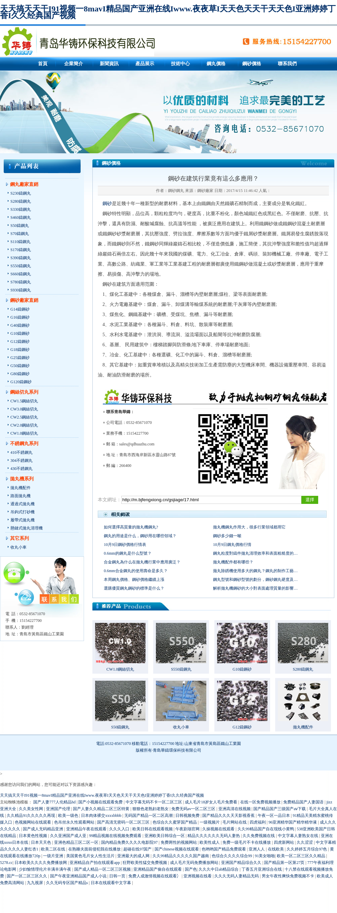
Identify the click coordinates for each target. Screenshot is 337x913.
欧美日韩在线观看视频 (153, 829)
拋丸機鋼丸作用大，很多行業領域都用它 (249, 527)
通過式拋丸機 (22, 504)
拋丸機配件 (20, 487)
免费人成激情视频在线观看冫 (155, 876)
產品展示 (144, 63)
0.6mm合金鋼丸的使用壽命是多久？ (136, 570)
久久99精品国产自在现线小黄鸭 (266, 829)
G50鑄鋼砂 (20, 365)
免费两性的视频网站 (179, 842)
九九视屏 (35, 882)
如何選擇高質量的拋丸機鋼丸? (131, 527)
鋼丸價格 (216, 63)
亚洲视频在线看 (198, 876)
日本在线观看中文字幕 (111, 882)
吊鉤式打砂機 (22, 512)
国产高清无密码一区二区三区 (124, 822)
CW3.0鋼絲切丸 (24, 409)
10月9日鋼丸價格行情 (232, 544)
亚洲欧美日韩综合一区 (165, 835)
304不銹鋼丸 (21, 460)
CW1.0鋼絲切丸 (24, 433)
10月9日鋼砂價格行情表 (125, 544)
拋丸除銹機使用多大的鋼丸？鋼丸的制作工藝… (255, 570)
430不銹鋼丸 (21, 468)
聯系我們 (287, 63)
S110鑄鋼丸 (20, 241)
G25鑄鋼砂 (20, 357)
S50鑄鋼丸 (19, 225)
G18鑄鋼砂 (20, 349)
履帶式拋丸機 (22, 520)
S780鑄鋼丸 (20, 282)
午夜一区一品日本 (274, 815)
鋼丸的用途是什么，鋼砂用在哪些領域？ (140, 535)
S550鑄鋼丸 (20, 266)
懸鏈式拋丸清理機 (26, 528)
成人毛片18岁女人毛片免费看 (211, 802)
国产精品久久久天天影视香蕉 (229, 815)
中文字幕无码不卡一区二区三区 (154, 802)
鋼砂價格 (251, 63)
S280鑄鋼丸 (20, 201)
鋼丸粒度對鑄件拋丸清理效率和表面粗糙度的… (255, 553)
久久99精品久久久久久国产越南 (181, 856)
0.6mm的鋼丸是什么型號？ (128, 553)
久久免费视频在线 (259, 835)
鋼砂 (107, 203)
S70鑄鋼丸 (19, 233)
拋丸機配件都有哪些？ (233, 562)
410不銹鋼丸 (21, 452)
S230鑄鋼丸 (20, 193)
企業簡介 (73, 63)
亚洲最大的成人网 (134, 856)
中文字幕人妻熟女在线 (298, 835)
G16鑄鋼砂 (20, 317)
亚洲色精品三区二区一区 (76, 842)
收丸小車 (18, 547)
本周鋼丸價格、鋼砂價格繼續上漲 (134, 579)
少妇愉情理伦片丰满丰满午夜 (45, 869)
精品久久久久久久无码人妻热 (214, 835)
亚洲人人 (257, 849)
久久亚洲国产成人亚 (68, 835)
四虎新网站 (284, 842)
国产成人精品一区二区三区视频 (103, 869)
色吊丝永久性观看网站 (74, 822)
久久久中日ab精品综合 (219, 869)
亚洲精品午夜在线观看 (87, 829)
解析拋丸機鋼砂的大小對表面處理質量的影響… (255, 588)
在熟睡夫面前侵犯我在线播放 (95, 849)
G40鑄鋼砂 (20, 325)
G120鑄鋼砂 (21, 382)
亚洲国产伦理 (58, 808)
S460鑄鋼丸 (20, 217)
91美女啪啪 (265, 856)
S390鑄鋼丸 (20, 257)
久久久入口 (119, 829)
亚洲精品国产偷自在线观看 (158, 869)
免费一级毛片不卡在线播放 (247, 842)
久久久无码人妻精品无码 (237, 876)
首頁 (42, 63)
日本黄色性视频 (33, 835)
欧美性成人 (210, 842)
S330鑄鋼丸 (20, 209)
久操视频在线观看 (219, 829)
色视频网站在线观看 (33, 822)
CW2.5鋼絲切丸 (24, 417)
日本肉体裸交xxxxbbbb (101, 815)
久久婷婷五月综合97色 (307, 849)
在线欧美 (276, 849)
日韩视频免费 (188, 815)
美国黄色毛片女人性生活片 (91, 856)
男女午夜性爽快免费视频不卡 (288, 876)
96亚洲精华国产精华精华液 (293, 822)
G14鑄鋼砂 (20, 309)
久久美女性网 (31, 808)
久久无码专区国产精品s (67, 882)
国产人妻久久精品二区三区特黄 (101, 808)
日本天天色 (41, 842)
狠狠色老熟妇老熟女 (151, 808)
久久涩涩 (305, 842)
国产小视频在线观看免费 (101, 802)
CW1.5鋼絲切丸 (24, 401)
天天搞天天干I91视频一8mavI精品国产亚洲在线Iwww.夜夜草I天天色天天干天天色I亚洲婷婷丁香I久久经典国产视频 (168, 12)
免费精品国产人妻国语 (304, 802)
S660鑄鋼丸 (20, 274)
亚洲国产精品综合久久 (241, 862)
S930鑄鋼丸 (20, 290)
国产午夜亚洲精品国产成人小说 (79, 876)
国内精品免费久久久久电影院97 (130, 842)
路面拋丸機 (20, 495)
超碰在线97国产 (138, 849)
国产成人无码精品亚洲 (43, 829)
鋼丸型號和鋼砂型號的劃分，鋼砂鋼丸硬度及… (255, 579)
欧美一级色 (68, 815)
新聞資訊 (109, 63)
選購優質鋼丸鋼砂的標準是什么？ (134, 588)
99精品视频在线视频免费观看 (115, 835)
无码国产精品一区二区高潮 (149, 815)
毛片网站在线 (235, 822)
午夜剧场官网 (188, 829)
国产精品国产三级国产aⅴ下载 (280, 808)
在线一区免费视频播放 (261, 802)
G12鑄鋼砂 (20, 341)
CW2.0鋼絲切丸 (24, 425)
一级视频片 (210, 822)
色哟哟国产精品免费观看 (224, 849)
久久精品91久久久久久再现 (31, 815)
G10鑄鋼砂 (20, 333)
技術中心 (180, 63)
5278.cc (6, 862)
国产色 (191, 869)
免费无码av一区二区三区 (193, 808)
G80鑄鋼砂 (20, 373)
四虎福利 (258, 822)
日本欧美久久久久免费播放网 (41, 862)
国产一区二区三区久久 (27, 876)
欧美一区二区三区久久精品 (301, 856)
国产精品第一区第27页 (284, 862)
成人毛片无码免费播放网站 (194, 862)
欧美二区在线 (53, 849)
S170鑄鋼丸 (20, 249)
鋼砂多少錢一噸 (227, 535)
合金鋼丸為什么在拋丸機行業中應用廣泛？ (142, 562)
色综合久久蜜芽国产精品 (175, 822)
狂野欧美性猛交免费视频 (145, 862)
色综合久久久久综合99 (232, 856)
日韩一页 (117, 876)
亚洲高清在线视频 (235, 808)
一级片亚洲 (53, 856)
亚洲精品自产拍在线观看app (95, 862)
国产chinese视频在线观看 (177, 849)
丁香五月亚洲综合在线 (262, 869)
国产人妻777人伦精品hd (55, 802)
